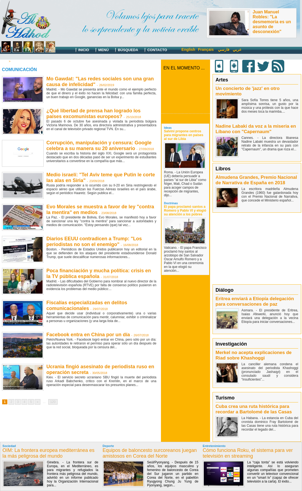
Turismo (225, 398)
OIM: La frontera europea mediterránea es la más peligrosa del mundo (48, 453)
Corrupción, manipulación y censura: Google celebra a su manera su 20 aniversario (98, 145)
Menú (101, 50)
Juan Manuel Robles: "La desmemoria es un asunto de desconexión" (272, 22)
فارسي (223, 49)
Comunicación (21, 61)
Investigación (231, 344)
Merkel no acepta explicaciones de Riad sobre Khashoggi (254, 355)
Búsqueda (125, 50)
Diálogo (225, 290)
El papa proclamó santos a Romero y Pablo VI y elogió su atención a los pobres (185, 210)
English (188, 49)
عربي (237, 49)
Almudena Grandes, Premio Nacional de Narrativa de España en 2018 (256, 180)
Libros (223, 168)
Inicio (81, 50)
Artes (222, 80)
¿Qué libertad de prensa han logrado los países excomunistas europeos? (93, 113)
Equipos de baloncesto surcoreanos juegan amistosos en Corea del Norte (150, 453)
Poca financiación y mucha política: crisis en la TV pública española (98, 273)
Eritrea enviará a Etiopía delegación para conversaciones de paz (255, 301)
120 (53, 402)
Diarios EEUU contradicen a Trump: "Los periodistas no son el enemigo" (94, 241)
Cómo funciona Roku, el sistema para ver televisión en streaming (248, 453)
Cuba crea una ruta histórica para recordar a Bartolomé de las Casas (254, 409)
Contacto (154, 50)
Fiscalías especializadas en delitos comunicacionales (86, 305)
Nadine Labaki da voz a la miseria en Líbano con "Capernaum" (256, 129)
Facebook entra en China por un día (88, 334)
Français (206, 49)
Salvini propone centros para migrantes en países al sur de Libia (183, 135)
